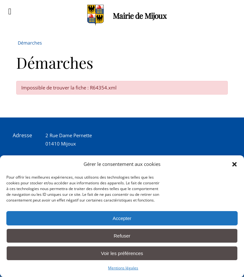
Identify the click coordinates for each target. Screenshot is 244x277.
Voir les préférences (122, 253)
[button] (234, 164)
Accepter (121, 218)
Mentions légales (123, 268)
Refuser (122, 235)
